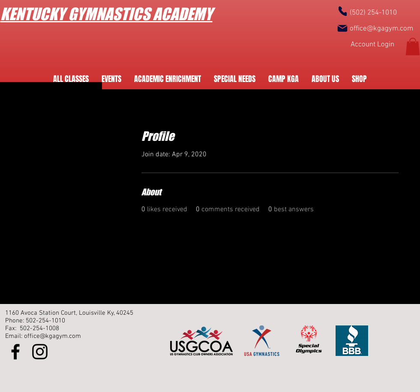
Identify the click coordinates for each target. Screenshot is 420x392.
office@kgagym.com (381, 28)
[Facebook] (15, 351)
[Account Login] (372, 45)
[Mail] (342, 28)
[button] (412, 46)
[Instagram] (40, 351)
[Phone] (343, 11)
